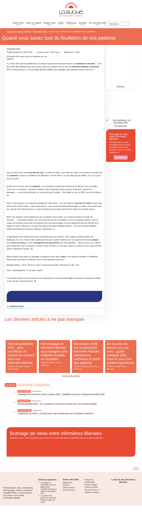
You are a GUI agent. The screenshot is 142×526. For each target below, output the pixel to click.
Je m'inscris (5, 10)
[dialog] (71, 6)
